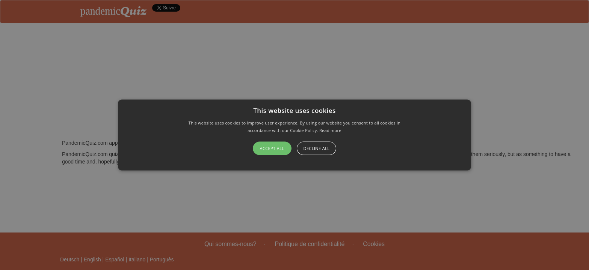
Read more (330, 130)
